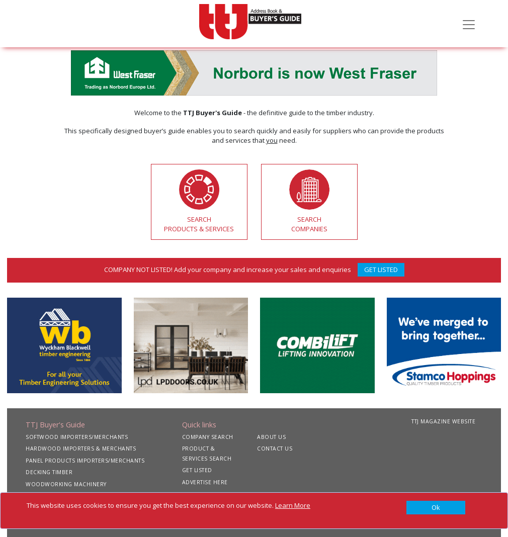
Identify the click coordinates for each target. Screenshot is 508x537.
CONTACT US (274, 448)
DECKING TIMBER (49, 472)
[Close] (435, 508)
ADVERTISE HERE (205, 482)
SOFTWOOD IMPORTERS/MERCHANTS (77, 436)
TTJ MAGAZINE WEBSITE (443, 421)
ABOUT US (271, 436)
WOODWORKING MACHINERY (66, 484)
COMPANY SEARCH (207, 436)
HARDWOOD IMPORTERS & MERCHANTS (81, 448)
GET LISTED (381, 269)
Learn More (292, 505)
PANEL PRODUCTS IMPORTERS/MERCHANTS (85, 460)
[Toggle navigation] (468, 23)
